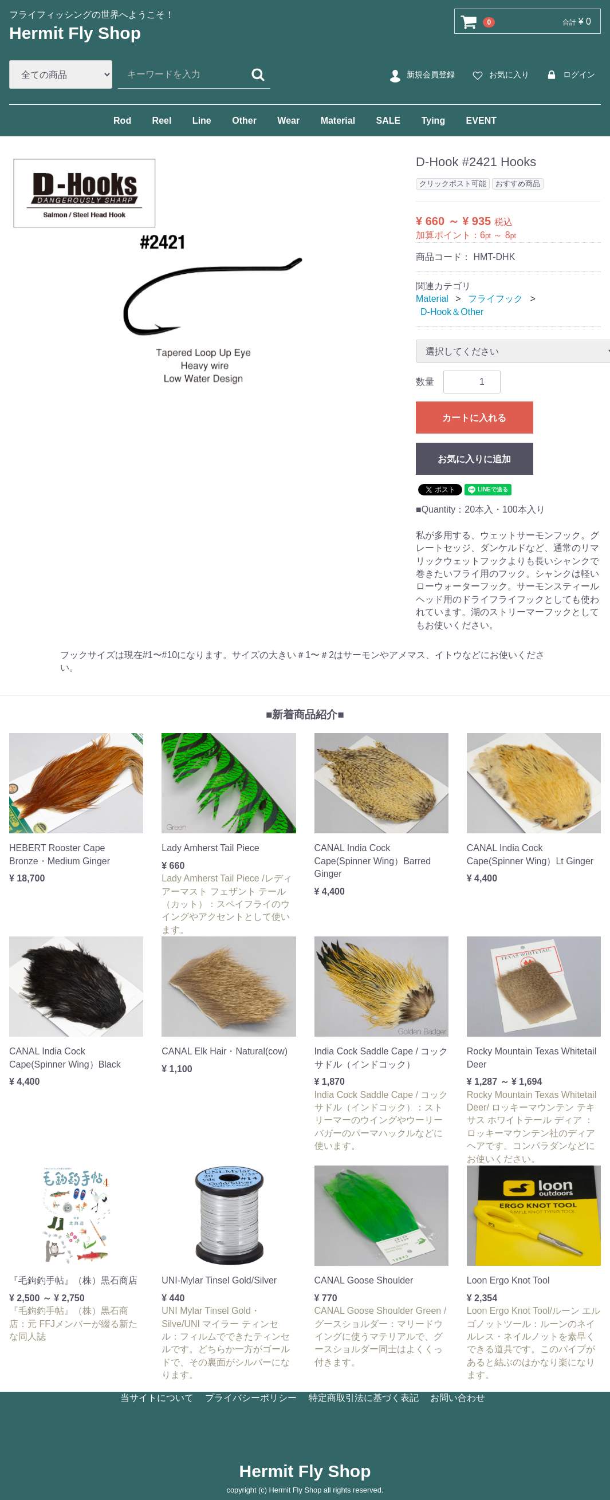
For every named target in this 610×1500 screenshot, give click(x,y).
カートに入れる (474, 418)
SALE (388, 120)
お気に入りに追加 (474, 459)
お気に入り (499, 75)
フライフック (495, 299)
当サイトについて (157, 1398)
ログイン (569, 75)
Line (201, 120)
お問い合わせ (457, 1398)
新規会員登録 (421, 75)
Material (338, 120)
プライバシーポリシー (251, 1398)
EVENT (481, 120)
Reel (162, 120)
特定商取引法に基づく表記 (364, 1398)
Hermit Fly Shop (75, 32)
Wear (288, 120)
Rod (122, 120)
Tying (433, 120)
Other (244, 120)
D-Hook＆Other (451, 312)
